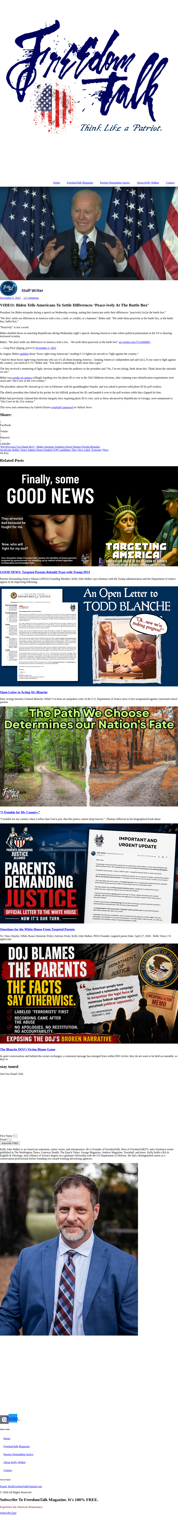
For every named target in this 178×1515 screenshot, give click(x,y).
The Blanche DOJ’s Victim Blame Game (27, 1049)
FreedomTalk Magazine (80, 182)
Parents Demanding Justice (115, 182)
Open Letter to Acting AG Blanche (24, 692)
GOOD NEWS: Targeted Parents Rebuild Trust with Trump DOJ (45, 572)
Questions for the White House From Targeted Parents (37, 929)
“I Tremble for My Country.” (20, 812)
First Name (6, 1135)
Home (56, 182)
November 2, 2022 (46, 347)
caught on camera (22, 377)
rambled (23, 353)
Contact (170, 182)
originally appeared (62, 407)
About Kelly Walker (148, 182)
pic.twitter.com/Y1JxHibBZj (134, 342)
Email (3, 1139)
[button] (89, 424)
